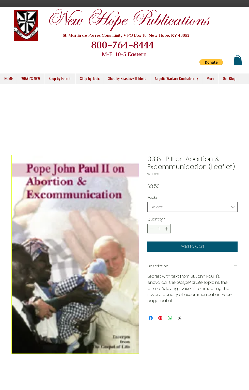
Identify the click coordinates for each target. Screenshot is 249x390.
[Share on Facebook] (151, 318)
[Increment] (167, 228)
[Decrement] (151, 228)
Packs (152, 197)
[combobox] (192, 207)
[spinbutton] (159, 228)
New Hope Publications (127, 20)
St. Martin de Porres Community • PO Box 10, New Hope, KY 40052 (126, 35)
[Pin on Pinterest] (160, 318)
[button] (211, 62)
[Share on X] (180, 318)
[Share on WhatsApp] (170, 318)
